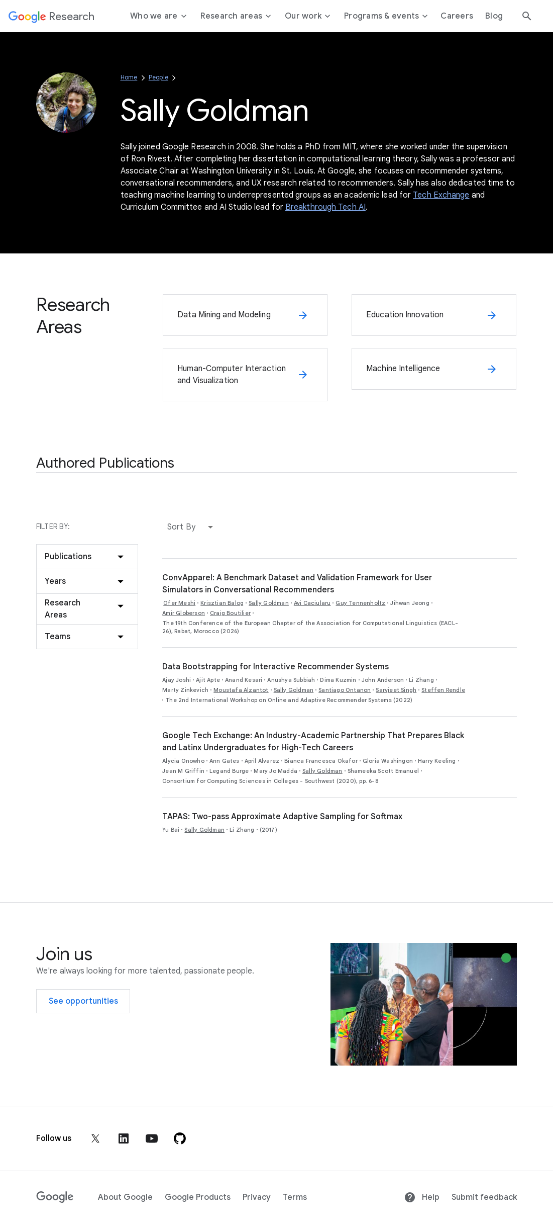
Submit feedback (484, 1197)
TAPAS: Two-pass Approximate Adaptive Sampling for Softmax (282, 817)
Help (421, 1197)
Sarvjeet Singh (396, 689)
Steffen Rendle (443, 689)
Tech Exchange (441, 195)
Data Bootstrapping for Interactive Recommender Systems (275, 667)
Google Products (198, 1197)
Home (129, 77)
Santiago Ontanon (344, 689)
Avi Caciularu (312, 602)
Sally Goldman (269, 602)
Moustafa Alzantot (240, 689)
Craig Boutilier (230, 613)
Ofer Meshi (179, 602)
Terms (295, 1197)
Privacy (257, 1197)
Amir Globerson (183, 613)
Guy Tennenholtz (360, 602)
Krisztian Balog (222, 602)
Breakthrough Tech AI (325, 207)
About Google (125, 1197)
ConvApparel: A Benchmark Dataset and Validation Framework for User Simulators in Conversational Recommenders (297, 584)
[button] (192, 527)
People (158, 77)
